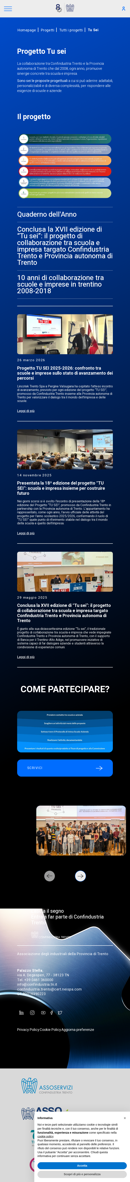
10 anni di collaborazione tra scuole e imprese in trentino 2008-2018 (60, 284)
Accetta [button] (82, 1165)
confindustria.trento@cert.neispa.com (49, 989)
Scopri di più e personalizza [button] (82, 1174)
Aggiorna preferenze (77, 1029)
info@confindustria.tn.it (37, 984)
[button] (125, 1118)
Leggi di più (25, 410)
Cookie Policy (50, 1029)
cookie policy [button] (45, 1136)
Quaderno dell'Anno (47, 214)
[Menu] (8, 9)
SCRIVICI (65, 768)
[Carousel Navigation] (65, 876)
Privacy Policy (28, 1029)
